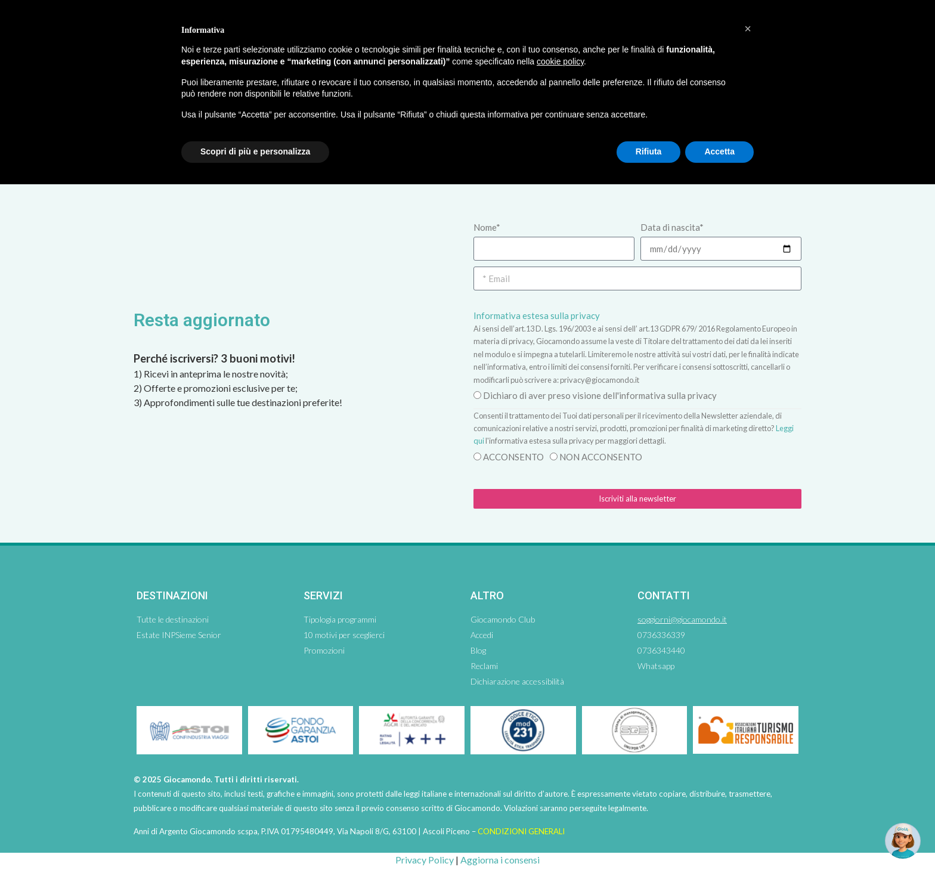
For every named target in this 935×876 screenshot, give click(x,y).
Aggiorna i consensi (500, 859)
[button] (747, 28)
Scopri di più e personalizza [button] (255, 151)
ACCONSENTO (513, 456)
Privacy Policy (424, 859)
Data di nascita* (672, 227)
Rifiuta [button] (649, 151)
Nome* (486, 227)
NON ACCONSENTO (600, 456)
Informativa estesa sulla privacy (536, 315)
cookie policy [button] (560, 61)
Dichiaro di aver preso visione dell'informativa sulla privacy (600, 395)
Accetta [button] (719, 151)
